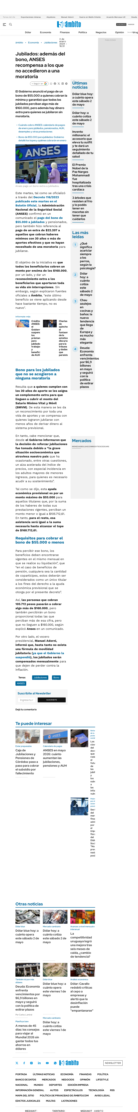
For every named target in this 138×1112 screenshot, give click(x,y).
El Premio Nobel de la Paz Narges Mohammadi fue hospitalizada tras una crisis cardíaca (81, 177)
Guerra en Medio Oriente (90, 17)
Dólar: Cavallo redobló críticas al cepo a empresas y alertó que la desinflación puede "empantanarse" (81, 997)
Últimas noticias (44, 1074)
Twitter (16, 1063)
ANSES (21, 683)
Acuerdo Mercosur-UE (115, 17)
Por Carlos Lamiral (23, 1014)
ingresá (131, 24)
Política (82, 32)
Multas (50, 1100)
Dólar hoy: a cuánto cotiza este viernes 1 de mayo (54, 1028)
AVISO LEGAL (102, 1095)
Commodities (94, 446)
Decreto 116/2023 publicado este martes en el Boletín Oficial (37, 201)
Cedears (105, 446)
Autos (54, 1090)
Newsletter (131, 32)
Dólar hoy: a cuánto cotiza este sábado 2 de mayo (82, 118)
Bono (56, 677)
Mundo (38, 1084)
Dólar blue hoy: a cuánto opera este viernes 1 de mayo (54, 989)
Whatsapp (55, 1063)
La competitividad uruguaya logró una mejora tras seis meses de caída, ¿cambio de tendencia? (81, 945)
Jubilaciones (50, 42)
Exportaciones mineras (31, 17)
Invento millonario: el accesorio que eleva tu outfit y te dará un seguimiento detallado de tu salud (82, 144)
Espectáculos (73, 1090)
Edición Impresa (78, 1084)
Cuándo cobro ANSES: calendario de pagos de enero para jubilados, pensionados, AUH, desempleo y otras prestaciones (41, 128)
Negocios (101, 32)
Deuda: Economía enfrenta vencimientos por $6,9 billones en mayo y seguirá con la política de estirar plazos (89, 367)
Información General (29, 1090)
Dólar (28, 32)
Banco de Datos (25, 1079)
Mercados (49, 1079)
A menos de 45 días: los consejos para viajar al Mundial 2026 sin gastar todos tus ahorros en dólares (27, 1037)
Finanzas (65, 32)
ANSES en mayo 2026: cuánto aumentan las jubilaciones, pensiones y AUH (55, 758)
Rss (112, 1090)
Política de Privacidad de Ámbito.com (64, 1095)
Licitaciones (69, 1100)
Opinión (119, 32)
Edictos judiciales (27, 1100)
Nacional (21, 1084)
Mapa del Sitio (24, 1095)
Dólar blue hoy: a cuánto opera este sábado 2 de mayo (82, 99)
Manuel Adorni (67, 17)
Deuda (134, 17)
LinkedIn (39, 1063)
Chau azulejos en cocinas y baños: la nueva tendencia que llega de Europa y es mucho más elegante (87, 321)
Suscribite (51, 700)
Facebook (24, 1063)
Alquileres (51, 17)
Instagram (31, 1063)
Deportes (55, 1084)
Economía (45, 32)
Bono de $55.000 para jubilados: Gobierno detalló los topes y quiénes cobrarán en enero (42, 139)
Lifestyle (102, 1079)
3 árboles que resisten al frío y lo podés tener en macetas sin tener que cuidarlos (82, 208)
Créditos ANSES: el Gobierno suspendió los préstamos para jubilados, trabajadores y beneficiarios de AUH (38, 338)
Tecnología (96, 1090)
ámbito (19, 42)
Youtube (47, 1063)
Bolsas (84, 446)
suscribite (121, 24)
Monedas (76, 446)
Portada (21, 1074)
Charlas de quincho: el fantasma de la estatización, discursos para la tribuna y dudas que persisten (66, 338)
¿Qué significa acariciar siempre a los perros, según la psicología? (88, 256)
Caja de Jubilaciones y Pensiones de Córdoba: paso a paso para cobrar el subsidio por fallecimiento (27, 761)
